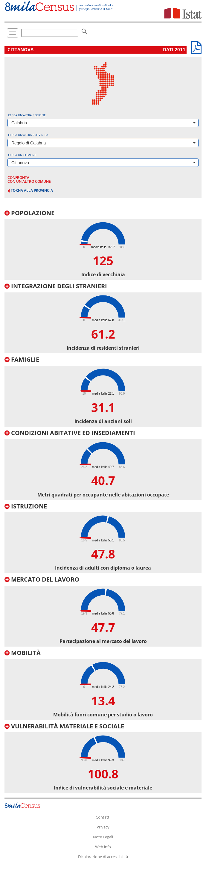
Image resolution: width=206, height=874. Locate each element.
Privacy (103, 827)
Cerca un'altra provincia (28, 135)
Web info (103, 846)
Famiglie (21, 359)
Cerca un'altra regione (27, 115)
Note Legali (103, 837)
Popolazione (29, 213)
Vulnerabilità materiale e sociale (64, 726)
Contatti (103, 817)
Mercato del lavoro (41, 579)
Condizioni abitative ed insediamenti (69, 433)
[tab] (103, 245)
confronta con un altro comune (29, 179)
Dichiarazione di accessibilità (103, 856)
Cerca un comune (22, 155)
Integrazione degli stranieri (55, 286)
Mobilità (22, 653)
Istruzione (25, 506)
